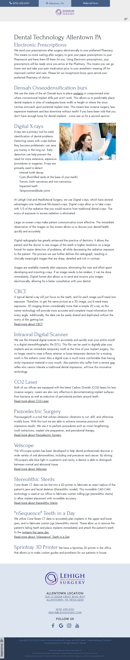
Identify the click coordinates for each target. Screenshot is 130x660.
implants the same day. (35, 532)
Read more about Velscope (30, 469)
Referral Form (81, 3)
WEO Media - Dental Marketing (88, 640)
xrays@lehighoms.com (65, 612)
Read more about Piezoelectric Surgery (37, 435)
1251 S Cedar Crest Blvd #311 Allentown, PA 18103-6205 (65, 598)
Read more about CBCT (28, 324)
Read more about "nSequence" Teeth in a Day (42, 537)
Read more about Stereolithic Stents (36, 503)
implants (78, 93)
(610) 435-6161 (65, 609)
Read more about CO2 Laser (31, 401)
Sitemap (82, 643)
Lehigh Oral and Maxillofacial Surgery (55, 640)
